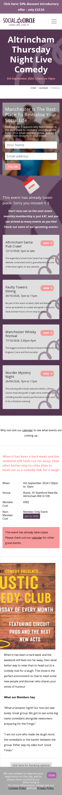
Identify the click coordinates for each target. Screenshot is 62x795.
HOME (33, 88)
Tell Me (13, 166)
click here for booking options (31, 765)
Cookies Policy (17, 788)
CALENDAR (43, 88)
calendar (27, 430)
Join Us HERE (32, 516)
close (51, 775)
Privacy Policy (45, 788)
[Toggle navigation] (54, 21)
